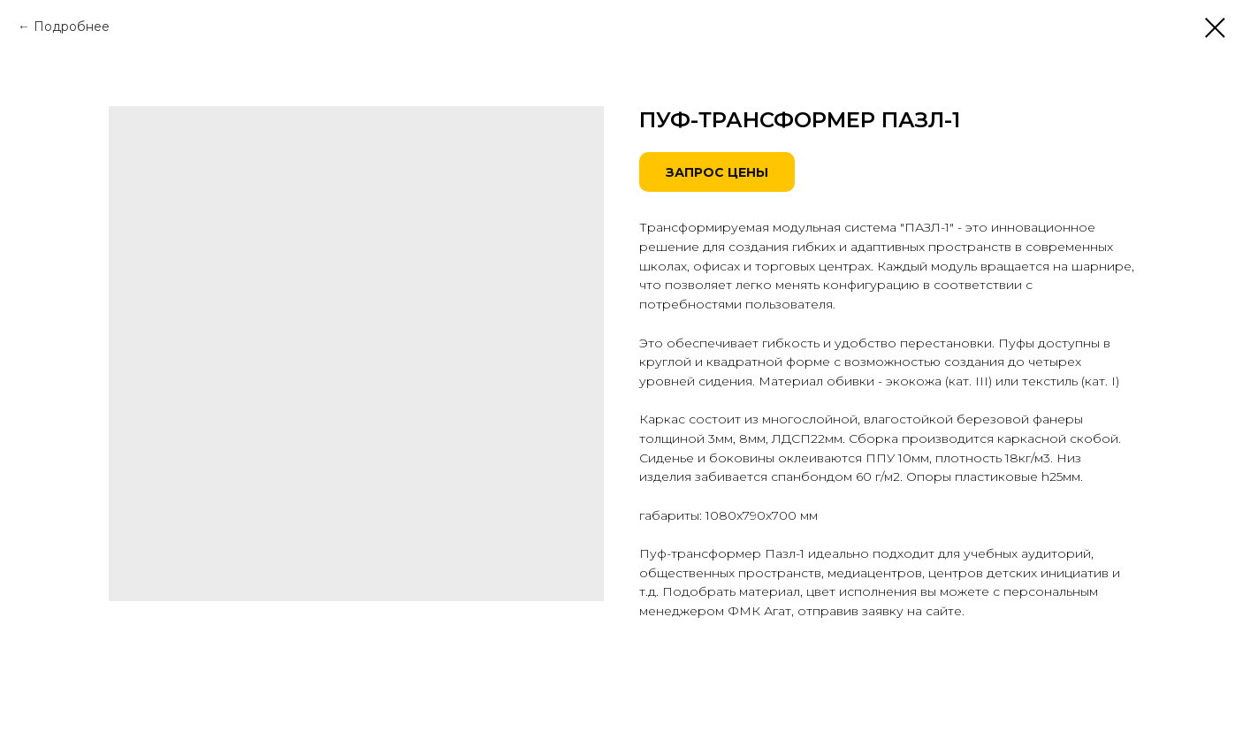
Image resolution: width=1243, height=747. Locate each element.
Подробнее (72, 26)
